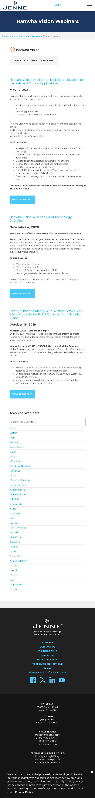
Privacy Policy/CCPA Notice (47, 672)
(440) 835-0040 (51, 722)
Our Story (47, 655)
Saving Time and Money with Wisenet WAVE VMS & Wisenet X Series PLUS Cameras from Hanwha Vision (47, 314)
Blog (47, 668)
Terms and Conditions (47, 664)
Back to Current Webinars (33, 60)
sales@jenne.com (47, 744)
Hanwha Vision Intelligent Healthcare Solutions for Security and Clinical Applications (47, 81)
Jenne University (20, 36)
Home (5, 36)
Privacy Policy (24, 792)
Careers (47, 642)
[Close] (91, 771)
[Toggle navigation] (89, 6)
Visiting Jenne (47, 651)
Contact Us (47, 646)
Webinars (37, 36)
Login (57, 4)
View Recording (22, 199)
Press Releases (47, 659)
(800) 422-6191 (47, 719)
